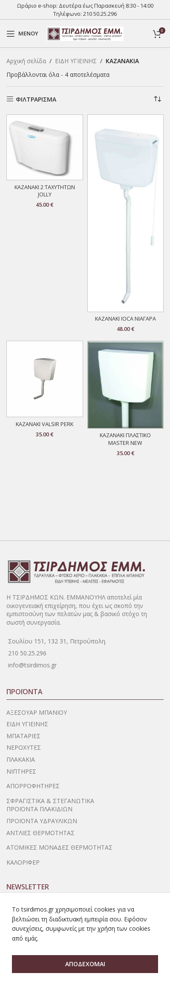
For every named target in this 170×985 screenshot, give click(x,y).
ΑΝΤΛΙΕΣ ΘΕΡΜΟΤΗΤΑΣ (40, 833)
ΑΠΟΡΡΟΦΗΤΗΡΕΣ (33, 786)
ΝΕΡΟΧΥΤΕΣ (23, 747)
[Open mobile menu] (22, 33)
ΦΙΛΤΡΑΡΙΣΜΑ (36, 99)
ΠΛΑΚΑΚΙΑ (20, 759)
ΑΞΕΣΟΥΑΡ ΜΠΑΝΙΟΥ (36, 712)
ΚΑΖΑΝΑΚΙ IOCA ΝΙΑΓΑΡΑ (125, 318)
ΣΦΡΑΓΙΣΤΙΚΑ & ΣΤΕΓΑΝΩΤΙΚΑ (50, 801)
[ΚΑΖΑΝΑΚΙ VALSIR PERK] (45, 379)
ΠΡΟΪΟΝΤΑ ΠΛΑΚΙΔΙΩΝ (39, 809)
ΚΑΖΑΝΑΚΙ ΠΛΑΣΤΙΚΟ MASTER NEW (125, 439)
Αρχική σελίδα (26, 61)
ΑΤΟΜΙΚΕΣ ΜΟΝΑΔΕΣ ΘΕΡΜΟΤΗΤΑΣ (59, 847)
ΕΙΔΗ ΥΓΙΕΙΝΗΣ (76, 61)
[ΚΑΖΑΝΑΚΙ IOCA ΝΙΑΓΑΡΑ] (126, 213)
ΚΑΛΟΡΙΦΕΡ (23, 862)
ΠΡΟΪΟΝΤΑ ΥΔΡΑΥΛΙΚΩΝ (41, 821)
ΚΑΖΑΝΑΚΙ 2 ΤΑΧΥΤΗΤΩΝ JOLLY (44, 191)
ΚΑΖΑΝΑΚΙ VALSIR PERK (44, 424)
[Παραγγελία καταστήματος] (157, 99)
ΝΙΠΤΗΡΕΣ (21, 771)
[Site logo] (85, 33)
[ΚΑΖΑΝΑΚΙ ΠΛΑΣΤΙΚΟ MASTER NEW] (126, 384)
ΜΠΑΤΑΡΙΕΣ (23, 736)
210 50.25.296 (100, 14)
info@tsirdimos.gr (32, 665)
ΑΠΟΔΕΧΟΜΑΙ (85, 964)
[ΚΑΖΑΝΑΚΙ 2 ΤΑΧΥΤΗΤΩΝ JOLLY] (45, 147)
